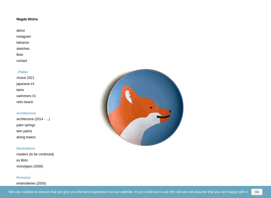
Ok (257, 192)
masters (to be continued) (35, 154)
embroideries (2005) (31, 183)
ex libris (22, 160)
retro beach (24, 102)
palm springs (25, 125)
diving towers (26, 137)
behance (22, 43)
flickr (19, 55)
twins (20, 90)
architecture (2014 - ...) (33, 119)
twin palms (24, 131)
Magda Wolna (27, 19)
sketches (22, 49)
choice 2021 (25, 78)
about (20, 30)
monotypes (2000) (29, 166)
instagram (23, 36)
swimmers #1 (26, 96)
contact (21, 61)
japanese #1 (25, 84)
